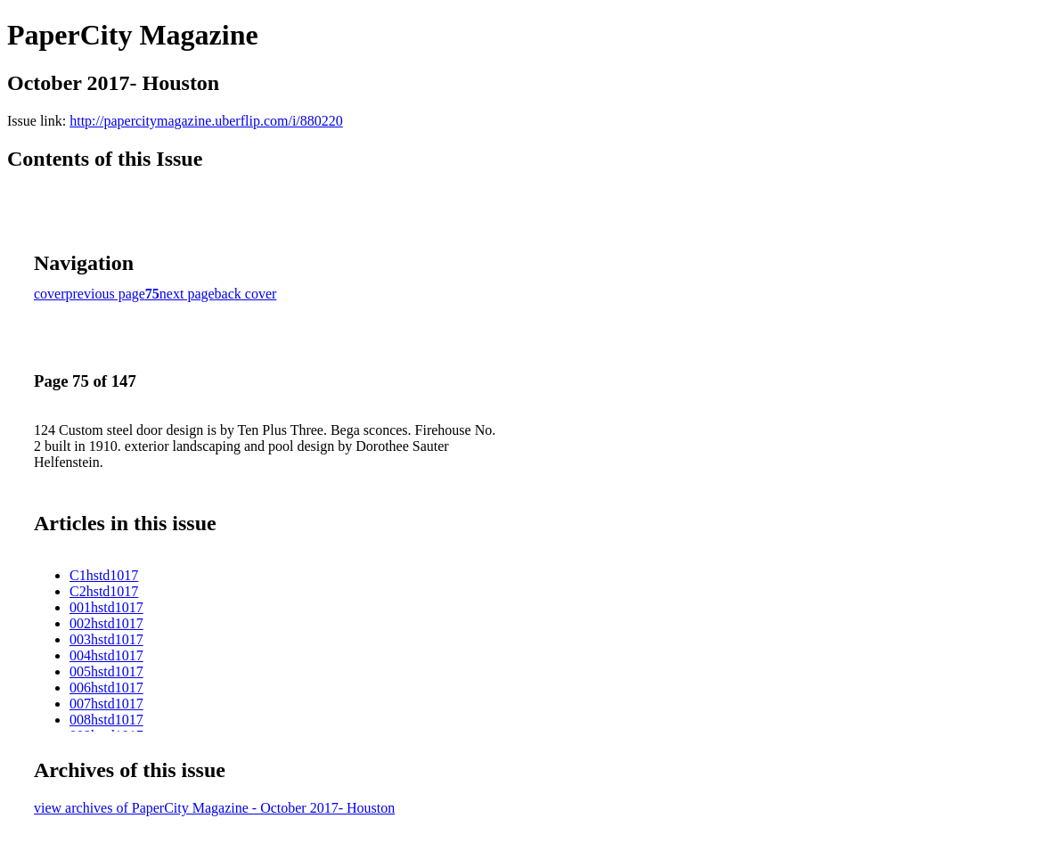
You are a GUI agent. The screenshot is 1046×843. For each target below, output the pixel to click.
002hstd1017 (106, 623)
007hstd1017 (106, 703)
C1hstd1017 (103, 575)
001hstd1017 (106, 607)
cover (50, 293)
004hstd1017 (106, 655)
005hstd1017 (106, 671)
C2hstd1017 (103, 591)
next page (187, 293)
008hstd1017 (106, 719)
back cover (246, 293)
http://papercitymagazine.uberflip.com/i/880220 (206, 120)
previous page (105, 293)
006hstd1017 (106, 687)
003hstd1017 (106, 639)
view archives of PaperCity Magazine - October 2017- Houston (214, 807)
